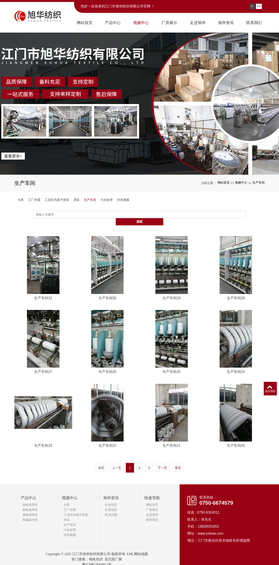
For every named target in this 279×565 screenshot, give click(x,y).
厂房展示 (152, 503)
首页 (101, 469)
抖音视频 (123, 200)
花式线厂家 (113, 552)
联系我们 (152, 513)
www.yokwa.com (210, 526)
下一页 (162, 469)
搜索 (246, 214)
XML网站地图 (137, 547)
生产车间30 (107, 348)
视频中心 (241, 182)
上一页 (116, 469)
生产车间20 (236, 496)
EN (259, 6)
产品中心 (28, 491)
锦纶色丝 (96, 552)
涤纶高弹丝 (30, 508)
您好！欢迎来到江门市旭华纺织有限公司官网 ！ (118, 6)
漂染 (76, 200)
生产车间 (258, 182)
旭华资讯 (111, 491)
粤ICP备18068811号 (97, 558)
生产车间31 (43, 348)
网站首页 (224, 182)
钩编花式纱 (30, 513)
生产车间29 (171, 348)
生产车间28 (236, 348)
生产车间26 (107, 422)
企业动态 (111, 503)
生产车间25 (171, 422)
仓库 (21, 200)
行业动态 (111, 498)
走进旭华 (152, 508)
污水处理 (106, 200)
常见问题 (111, 508)
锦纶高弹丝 (30, 498)
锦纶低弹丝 (30, 503)
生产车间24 (236, 422)
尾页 (178, 469)
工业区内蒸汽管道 (57, 200)
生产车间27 (43, 422)
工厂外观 (34, 200)
